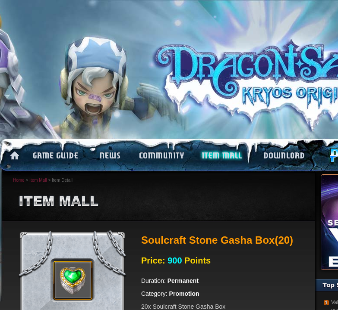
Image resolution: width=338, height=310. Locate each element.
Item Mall (38, 180)
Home (19, 180)
